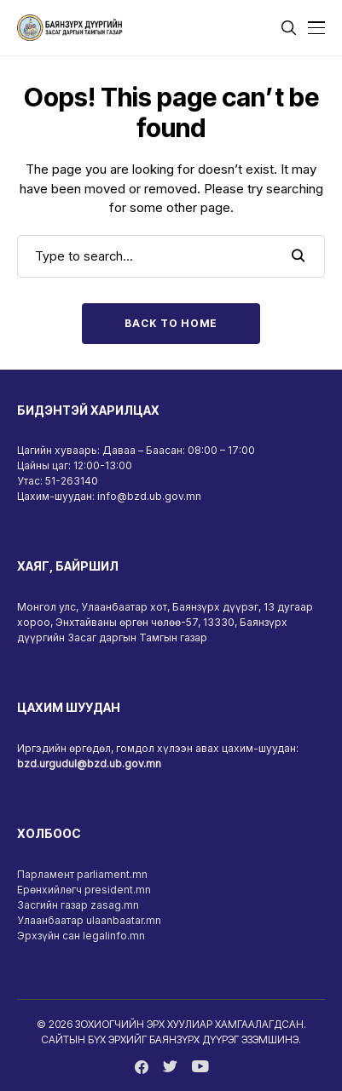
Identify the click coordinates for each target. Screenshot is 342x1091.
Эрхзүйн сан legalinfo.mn (81, 935)
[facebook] (141, 1067)
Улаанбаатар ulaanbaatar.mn (89, 920)
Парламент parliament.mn (82, 874)
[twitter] (170, 1067)
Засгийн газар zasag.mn (78, 905)
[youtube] (200, 1067)
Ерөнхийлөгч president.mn (84, 889)
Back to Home (171, 323)
